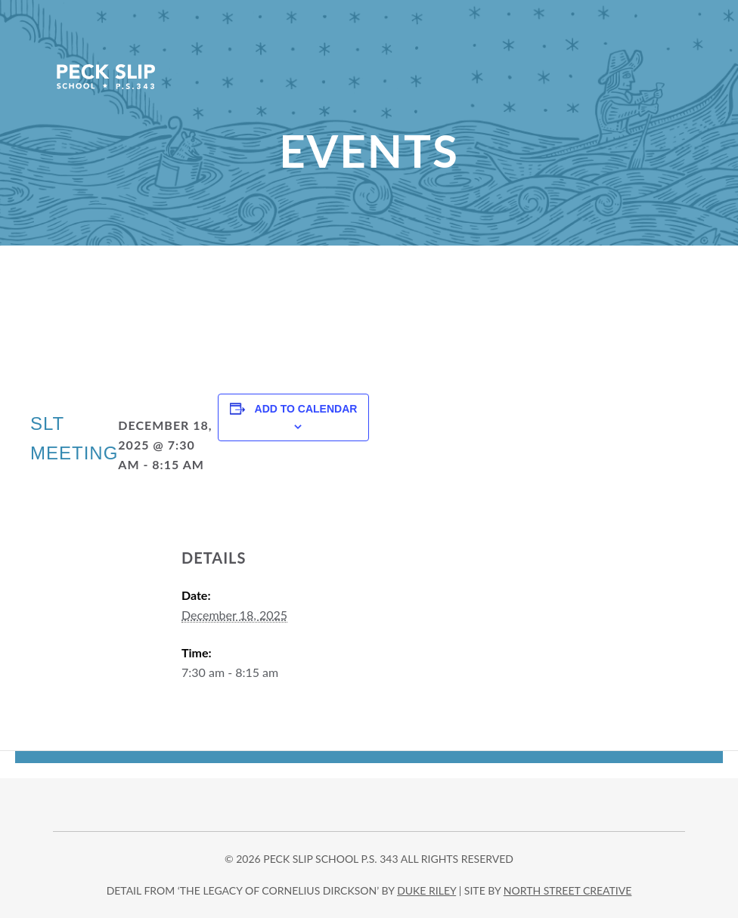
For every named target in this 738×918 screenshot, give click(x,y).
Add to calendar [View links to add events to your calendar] (306, 409)
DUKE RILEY (426, 890)
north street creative (568, 890)
